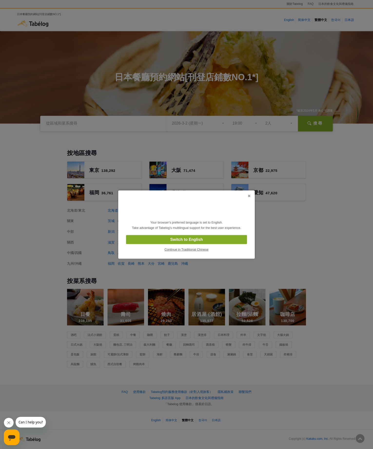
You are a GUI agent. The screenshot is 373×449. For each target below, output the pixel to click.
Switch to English (186, 239)
